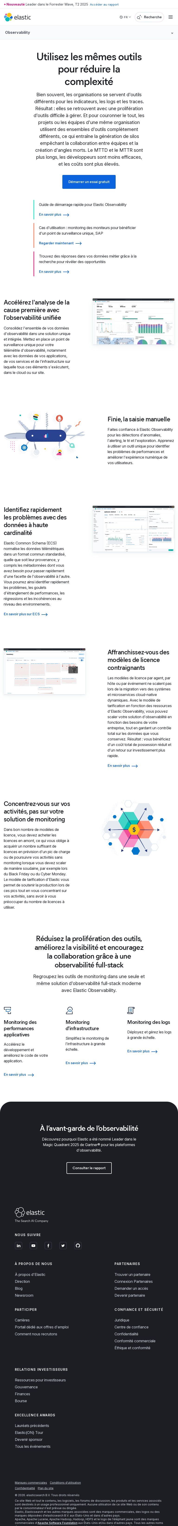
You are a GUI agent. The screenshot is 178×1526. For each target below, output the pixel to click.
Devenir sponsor (28, 1425)
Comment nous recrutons (36, 1320)
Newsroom (24, 1281)
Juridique (121, 1306)
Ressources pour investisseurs (40, 1366)
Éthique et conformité (132, 1334)
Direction (22, 1267)
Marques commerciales (31, 1469)
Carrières (22, 1306)
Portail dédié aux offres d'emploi (42, 1313)
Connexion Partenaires (133, 1267)
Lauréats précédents (32, 1412)
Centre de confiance (131, 1313)
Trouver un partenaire (132, 1260)
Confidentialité (126, 1320)
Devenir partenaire (129, 1281)
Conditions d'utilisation (65, 1469)
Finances (22, 1380)
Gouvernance (26, 1373)
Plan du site (46, 1474)
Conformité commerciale (135, 1327)
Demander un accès (131, 1274)
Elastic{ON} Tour (29, 1419)
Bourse (21, 1387)
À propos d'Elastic (30, 1260)
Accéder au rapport (105, 4)
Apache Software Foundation (57, 1509)
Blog (18, 1274)
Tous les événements (33, 1432)
